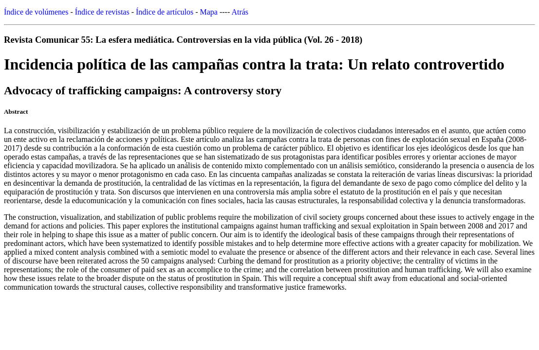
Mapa (209, 12)
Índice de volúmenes (36, 12)
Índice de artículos (164, 12)
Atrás (239, 12)
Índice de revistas (102, 12)
